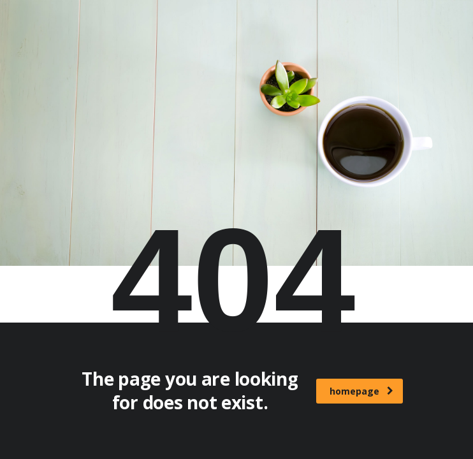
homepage (361, 391)
